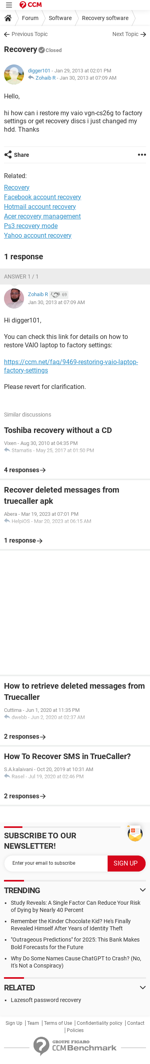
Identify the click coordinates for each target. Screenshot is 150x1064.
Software (60, 18)
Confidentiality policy (99, 1023)
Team (33, 1023)
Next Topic (125, 34)
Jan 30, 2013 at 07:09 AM (88, 78)
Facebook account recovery (42, 197)
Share (21, 155)
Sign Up (14, 1023)
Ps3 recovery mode (31, 226)
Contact (135, 1023)
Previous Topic (30, 34)
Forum (30, 18)
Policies (75, 1030)
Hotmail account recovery (40, 206)
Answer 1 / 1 (21, 276)
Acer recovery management (42, 216)
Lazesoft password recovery (46, 1000)
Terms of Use (58, 1023)
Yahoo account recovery (38, 235)
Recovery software (105, 18)
